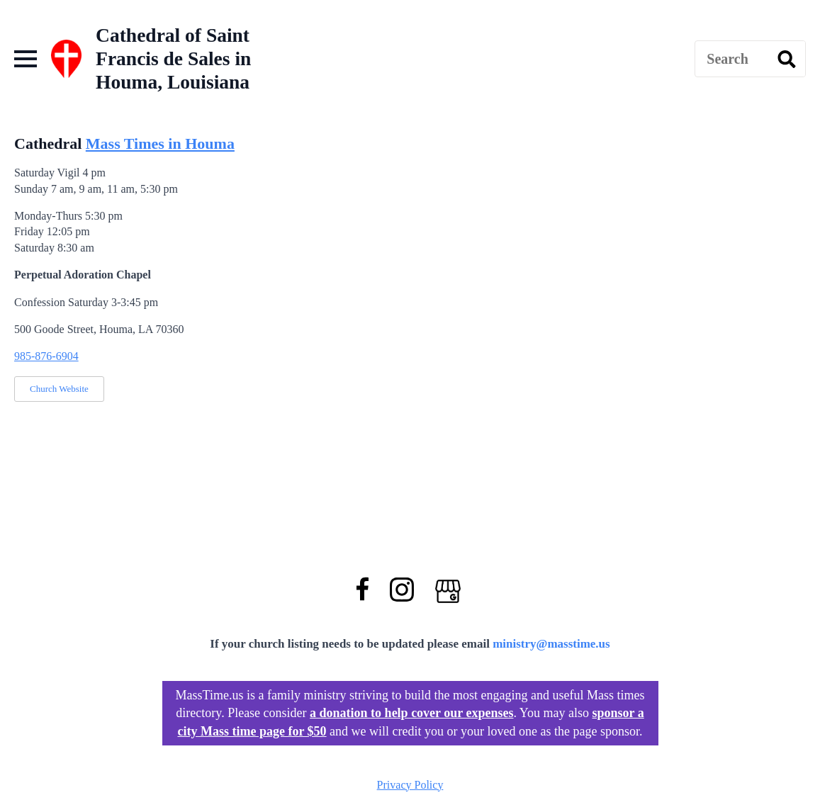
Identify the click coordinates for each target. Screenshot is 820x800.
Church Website (59, 388)
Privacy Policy (410, 785)
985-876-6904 (46, 356)
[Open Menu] (25, 58)
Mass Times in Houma (160, 143)
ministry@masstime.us (551, 643)
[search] (786, 59)
